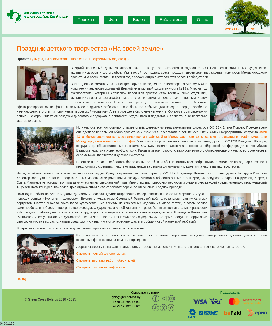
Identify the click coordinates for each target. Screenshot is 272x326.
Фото (113, 19)
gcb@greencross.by (126, 297)
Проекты (86, 19)
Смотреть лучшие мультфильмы (100, 267)
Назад (21, 279)
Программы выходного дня (109, 59)
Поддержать (230, 292)
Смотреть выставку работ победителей (105, 260)
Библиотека (171, 19)
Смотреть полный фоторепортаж (101, 253)
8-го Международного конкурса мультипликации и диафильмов (210, 136)
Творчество (78, 59)
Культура (36, 59)
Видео (139, 19)
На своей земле (57, 59)
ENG (251, 29)
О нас (202, 19)
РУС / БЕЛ (233, 29)
